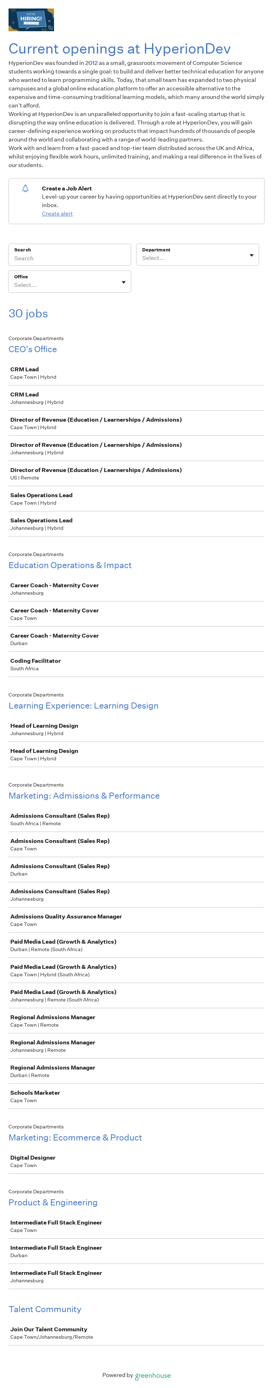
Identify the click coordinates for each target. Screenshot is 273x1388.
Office (21, 277)
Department (156, 250)
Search (22, 250)
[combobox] (142, 258)
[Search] (70, 259)
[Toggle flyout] (251, 255)
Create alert (57, 213)
